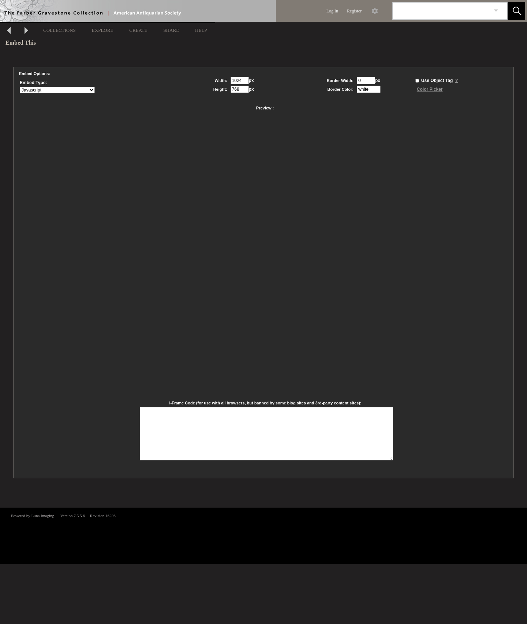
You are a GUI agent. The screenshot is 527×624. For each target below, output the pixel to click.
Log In (332, 11)
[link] (496, 11)
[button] (516, 11)
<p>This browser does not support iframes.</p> (263, 535)
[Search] (441, 11)
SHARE (171, 30)
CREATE (138, 30)
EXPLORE (102, 30)
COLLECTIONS (59, 30)
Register (354, 11)
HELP (201, 30)
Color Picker (430, 89)
